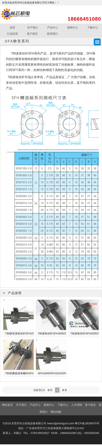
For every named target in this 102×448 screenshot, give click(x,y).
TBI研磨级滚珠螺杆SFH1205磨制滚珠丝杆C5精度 (19, 373)
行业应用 (12, 33)
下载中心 (62, 404)
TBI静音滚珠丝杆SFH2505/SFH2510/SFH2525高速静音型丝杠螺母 (19, 333)
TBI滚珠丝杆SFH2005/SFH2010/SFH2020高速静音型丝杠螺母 (52, 333)
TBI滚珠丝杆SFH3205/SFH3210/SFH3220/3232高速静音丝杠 (84, 333)
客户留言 (32, 33)
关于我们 (32, 27)
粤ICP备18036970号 (87, 423)
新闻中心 (72, 27)
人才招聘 (76, 404)
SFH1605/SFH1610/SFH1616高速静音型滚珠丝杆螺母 (52, 373)
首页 (12, 27)
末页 (64, 390)
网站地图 (56, 411)
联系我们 (52, 33)
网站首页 (7, 404)
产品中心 (52, 27)
